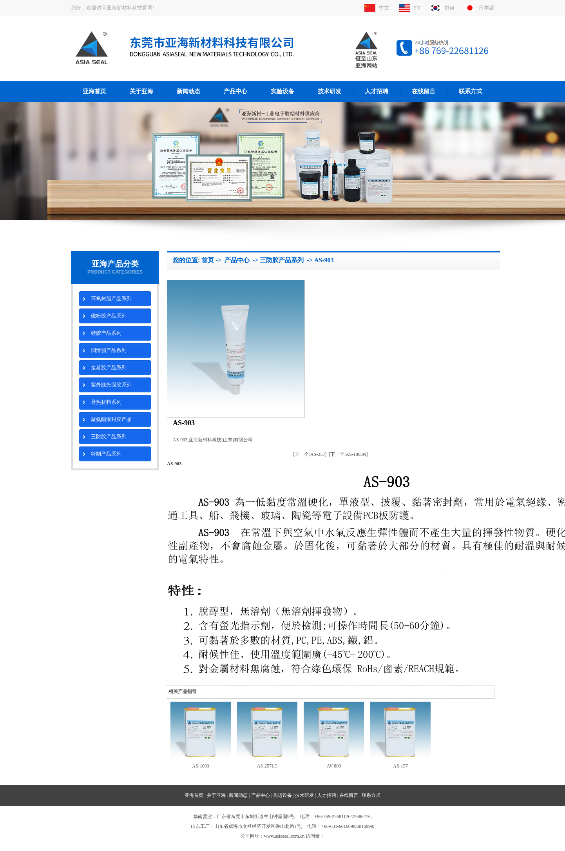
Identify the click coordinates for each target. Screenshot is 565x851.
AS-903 (324, 260)
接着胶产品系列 (109, 367)
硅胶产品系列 (106, 333)
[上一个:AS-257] (310, 454)
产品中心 (235, 91)
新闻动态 (188, 91)
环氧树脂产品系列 (111, 298)
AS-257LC (267, 766)
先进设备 (282, 795)
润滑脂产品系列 (109, 350)
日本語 (486, 8)
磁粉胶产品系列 (109, 316)
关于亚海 (141, 91)
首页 (207, 260)
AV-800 (334, 766)
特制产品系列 (106, 454)
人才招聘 (376, 91)
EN (416, 8)
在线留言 (423, 91)
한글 (449, 8)
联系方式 (470, 91)
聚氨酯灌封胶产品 (111, 419)
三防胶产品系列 (109, 436)
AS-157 (400, 766)
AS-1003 (200, 766)
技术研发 (329, 91)
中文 (384, 8)
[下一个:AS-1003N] (348, 454)
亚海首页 (94, 91)
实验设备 (282, 91)
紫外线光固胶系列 (111, 385)
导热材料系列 (106, 402)
